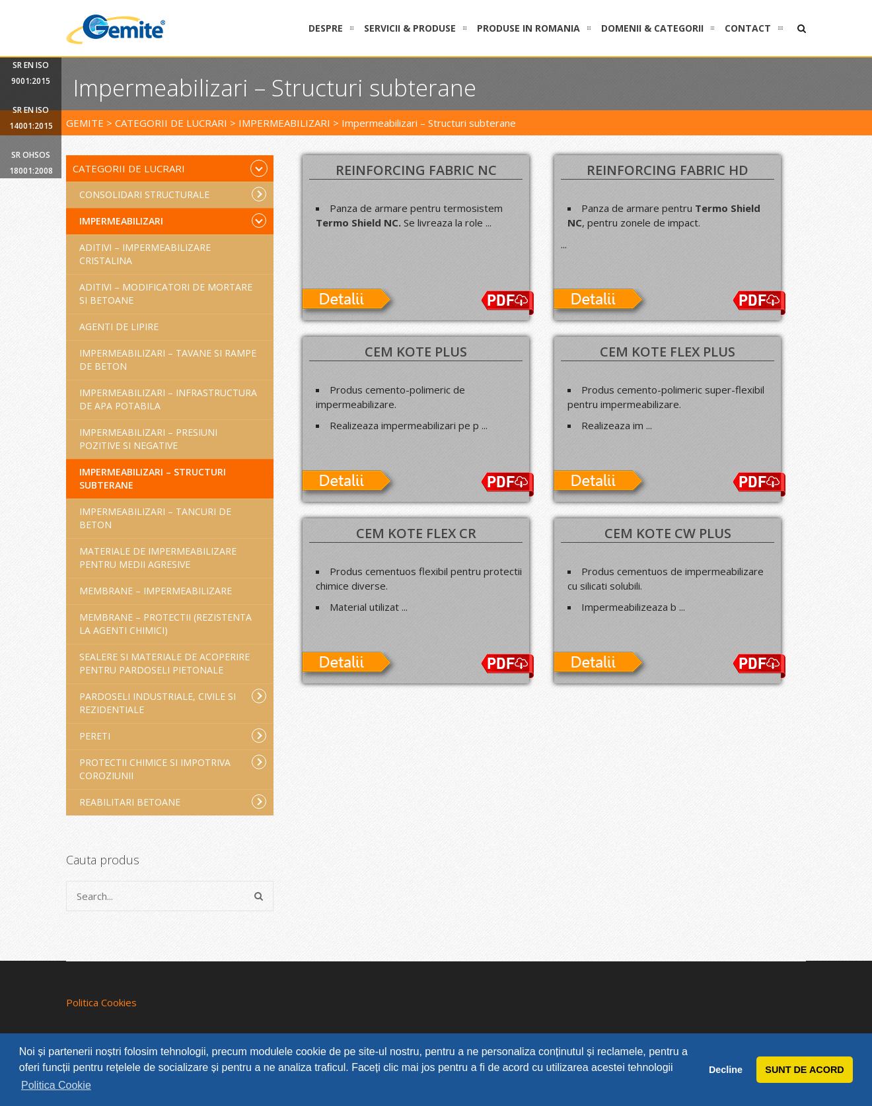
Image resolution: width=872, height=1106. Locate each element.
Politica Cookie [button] (56, 1085)
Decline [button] (726, 1069)
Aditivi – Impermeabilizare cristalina (145, 254)
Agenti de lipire (119, 326)
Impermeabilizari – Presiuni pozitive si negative (148, 439)
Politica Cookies (101, 1002)
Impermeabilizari (172, 220)
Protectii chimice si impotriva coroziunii (172, 768)
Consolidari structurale (172, 194)
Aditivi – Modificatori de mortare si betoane (165, 293)
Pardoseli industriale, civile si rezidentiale (172, 702)
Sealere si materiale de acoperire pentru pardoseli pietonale (164, 663)
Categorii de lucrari (170, 168)
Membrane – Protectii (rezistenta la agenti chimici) (165, 624)
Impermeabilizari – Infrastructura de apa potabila (168, 399)
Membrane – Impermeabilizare (155, 590)
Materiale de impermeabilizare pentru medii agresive (157, 557)
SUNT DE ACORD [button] (804, 1069)
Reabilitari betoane (172, 801)
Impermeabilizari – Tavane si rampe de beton (167, 359)
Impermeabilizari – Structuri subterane (152, 478)
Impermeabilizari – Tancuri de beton (155, 518)
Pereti (172, 735)
